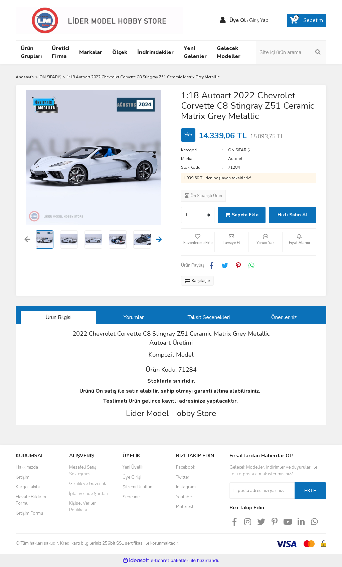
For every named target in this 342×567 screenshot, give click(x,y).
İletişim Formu (29, 513)
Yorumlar (134, 317)
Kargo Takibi (28, 487)
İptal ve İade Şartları (88, 494)
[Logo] (99, 20)
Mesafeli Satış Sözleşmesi (82, 470)
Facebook (185, 467)
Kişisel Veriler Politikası (82, 506)
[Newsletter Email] (262, 490)
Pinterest (184, 507)
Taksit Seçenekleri (209, 317)
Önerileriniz (284, 317)
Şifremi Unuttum (138, 487)
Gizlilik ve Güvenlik (87, 484)
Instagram (186, 487)
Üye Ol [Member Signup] (237, 20)
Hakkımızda (27, 467)
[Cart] (306, 20)
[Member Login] (223, 20)
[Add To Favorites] (197, 242)
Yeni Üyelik (133, 467)
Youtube (184, 497)
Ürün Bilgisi (58, 317)
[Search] (291, 52)
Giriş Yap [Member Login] (259, 20)
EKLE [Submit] (310, 490)
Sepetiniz (131, 497)
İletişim (22, 477)
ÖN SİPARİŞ (239, 150)
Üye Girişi (132, 477)
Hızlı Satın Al (292, 215)
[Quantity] (197, 215)
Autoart (235, 158)
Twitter (182, 477)
